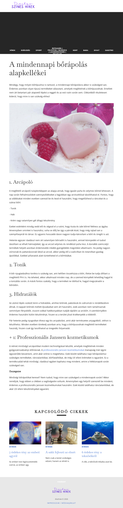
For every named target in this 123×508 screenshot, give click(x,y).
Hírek (12, 447)
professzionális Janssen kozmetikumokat (63, 350)
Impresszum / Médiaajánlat (61, 503)
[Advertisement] (61, 29)
